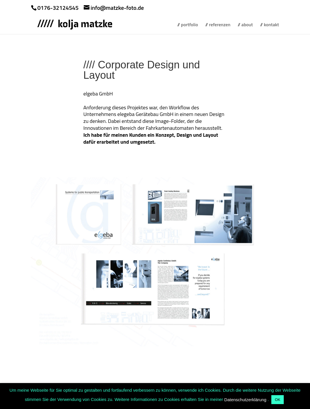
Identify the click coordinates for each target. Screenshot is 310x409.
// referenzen (217, 25)
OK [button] (277, 399)
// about (245, 25)
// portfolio (187, 25)
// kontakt (269, 25)
